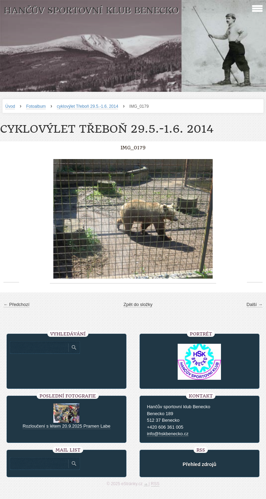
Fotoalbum (36, 106)
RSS (155, 483)
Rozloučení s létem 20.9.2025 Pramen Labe (66, 426)
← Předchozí (16, 304)
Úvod (10, 106)
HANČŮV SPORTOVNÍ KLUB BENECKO (91, 10)
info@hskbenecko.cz (167, 433)
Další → (255, 304)
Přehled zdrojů (199, 464)
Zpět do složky (138, 304)
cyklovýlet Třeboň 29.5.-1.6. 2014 (87, 106)
